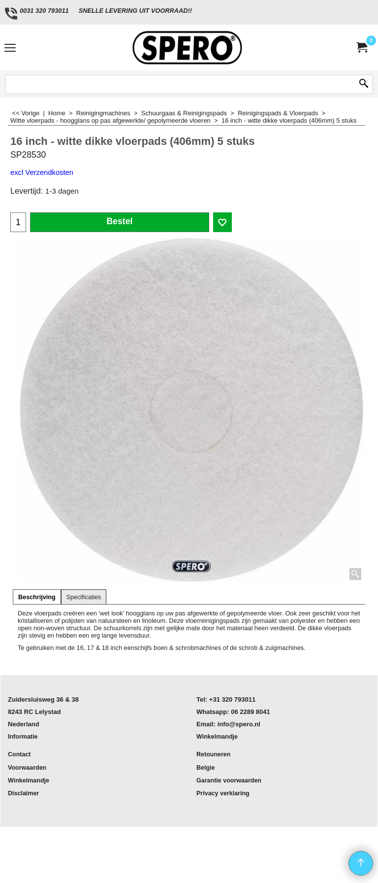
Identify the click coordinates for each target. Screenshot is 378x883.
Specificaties (83, 597)
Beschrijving (37, 597)
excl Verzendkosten (41, 172)
